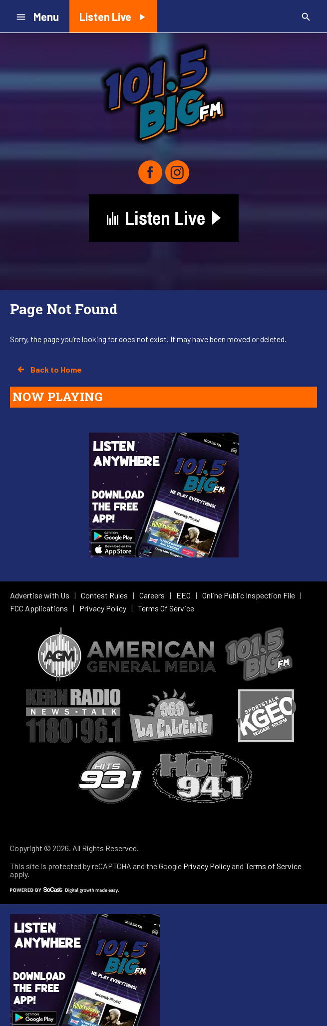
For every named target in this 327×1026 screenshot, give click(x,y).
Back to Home (49, 370)
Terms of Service (273, 866)
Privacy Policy (206, 866)
